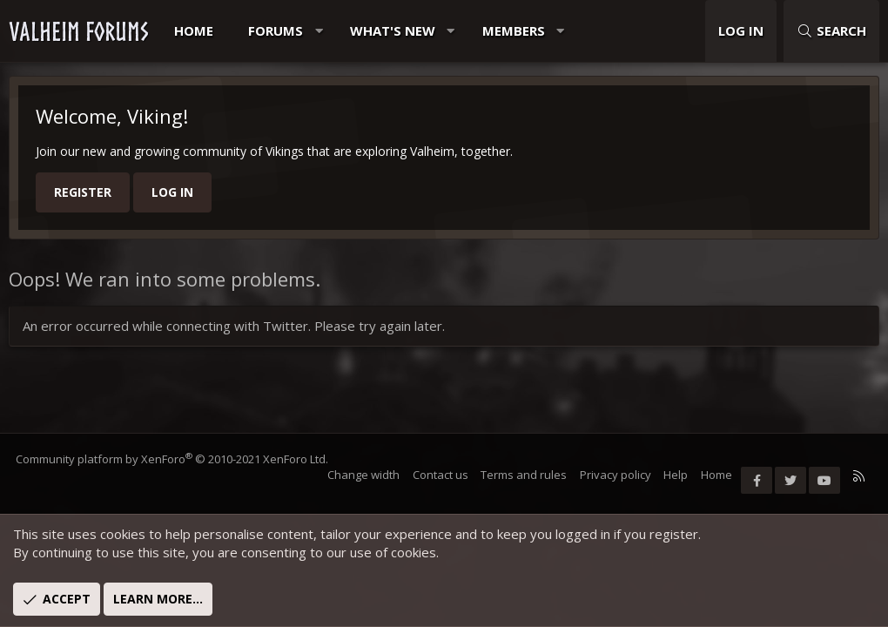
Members (513, 30)
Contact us (439, 474)
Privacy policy (613, 474)
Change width (362, 474)
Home (193, 30)
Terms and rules (523, 474)
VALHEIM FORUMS (78, 31)
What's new (392, 30)
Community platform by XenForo (173, 459)
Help (675, 474)
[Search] (831, 31)
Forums (275, 30)
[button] (319, 31)
